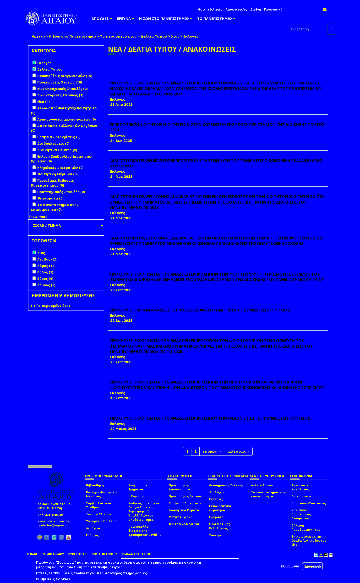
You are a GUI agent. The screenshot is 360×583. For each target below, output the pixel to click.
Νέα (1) (43, 101)
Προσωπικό (273, 9)
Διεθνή (255, 9)
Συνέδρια (216, 535)
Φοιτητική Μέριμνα (184, 524)
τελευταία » (238, 451)
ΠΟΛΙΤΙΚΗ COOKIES (105, 554)
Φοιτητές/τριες (210, 9)
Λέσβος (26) (47, 259)
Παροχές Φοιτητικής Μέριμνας (102, 494)
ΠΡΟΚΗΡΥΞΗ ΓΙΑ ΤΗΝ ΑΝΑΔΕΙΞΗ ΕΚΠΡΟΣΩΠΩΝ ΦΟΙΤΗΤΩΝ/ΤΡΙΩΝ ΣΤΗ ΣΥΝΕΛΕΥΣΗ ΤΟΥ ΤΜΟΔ (200, 310)
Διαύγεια (93, 528)
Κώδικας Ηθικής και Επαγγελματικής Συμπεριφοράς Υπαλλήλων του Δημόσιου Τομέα (143, 511)
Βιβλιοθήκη (95, 485)
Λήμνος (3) (46, 285)
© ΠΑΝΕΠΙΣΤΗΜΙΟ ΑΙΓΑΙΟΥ (45, 554)
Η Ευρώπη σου (139, 496)
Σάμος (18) (46, 265)
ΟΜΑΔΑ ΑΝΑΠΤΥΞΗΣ (136, 554)
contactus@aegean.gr (54, 525)
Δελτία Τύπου (154, 36)
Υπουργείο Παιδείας (101, 521)
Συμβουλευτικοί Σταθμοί (98, 505)
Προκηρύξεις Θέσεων (185, 496)
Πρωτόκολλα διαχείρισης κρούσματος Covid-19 (144, 531)
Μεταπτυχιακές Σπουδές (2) (62, 88)
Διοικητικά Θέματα (184, 510)
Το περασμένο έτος (118, 36)
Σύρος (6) (45, 278)
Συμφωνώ (290, 566)
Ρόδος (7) (45, 272)
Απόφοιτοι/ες (236, 9)
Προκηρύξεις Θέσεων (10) (59, 82)
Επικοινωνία (301, 496)
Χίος (175, 36)
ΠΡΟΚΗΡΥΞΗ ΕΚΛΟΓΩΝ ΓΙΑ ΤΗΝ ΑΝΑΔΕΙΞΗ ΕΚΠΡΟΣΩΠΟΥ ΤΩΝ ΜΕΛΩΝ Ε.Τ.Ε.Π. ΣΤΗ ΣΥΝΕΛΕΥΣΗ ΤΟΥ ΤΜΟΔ (210, 418)
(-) (33, 305)
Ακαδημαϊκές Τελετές (226, 485)
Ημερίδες (216, 517)
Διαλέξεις (216, 492)
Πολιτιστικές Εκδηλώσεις (219, 526)
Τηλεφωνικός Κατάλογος (301, 487)
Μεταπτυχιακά (181, 517)
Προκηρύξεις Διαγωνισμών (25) (64, 75)
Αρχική (38, 36)
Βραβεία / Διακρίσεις (185, 503)
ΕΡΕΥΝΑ (125, 18)
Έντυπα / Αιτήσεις (100, 514)
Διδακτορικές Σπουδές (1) (60, 95)
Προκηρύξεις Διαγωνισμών (179, 487)
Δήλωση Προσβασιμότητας (305, 527)
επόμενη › (211, 451)
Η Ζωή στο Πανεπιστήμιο (72, 36)
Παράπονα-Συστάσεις (308, 503)
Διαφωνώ (312, 566)
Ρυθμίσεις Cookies (53, 579)
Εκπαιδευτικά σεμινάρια (220, 508)
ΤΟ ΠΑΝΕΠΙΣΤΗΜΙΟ (216, 18)
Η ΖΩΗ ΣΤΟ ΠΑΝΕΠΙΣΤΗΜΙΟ (165, 18)
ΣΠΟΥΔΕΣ (102, 18)
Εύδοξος (92, 535)
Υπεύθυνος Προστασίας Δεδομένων (301, 514)
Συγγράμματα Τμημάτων (139, 487)
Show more (38, 216)
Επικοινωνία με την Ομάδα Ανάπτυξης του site (308, 540)
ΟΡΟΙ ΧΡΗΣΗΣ (77, 554)
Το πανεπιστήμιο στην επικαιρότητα (268, 494)
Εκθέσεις (216, 499)
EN (325, 9)
